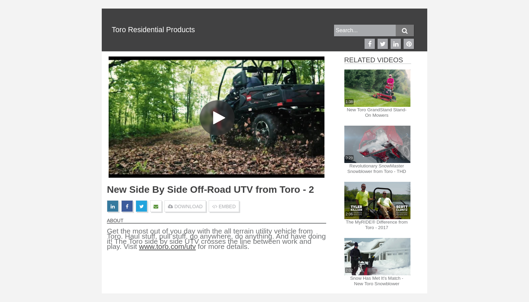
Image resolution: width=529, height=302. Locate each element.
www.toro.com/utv (167, 246)
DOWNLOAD (185, 206)
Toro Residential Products (153, 30)
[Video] (216, 117)
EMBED (224, 206)
